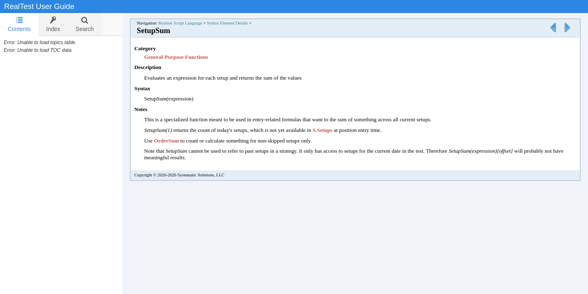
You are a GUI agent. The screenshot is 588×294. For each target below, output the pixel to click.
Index (53, 24)
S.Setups (331, 130)
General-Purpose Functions (184, 57)
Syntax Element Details (235, 23)
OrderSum (175, 141)
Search (85, 24)
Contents (19, 24)
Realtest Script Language (188, 23)
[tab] (19, 24)
